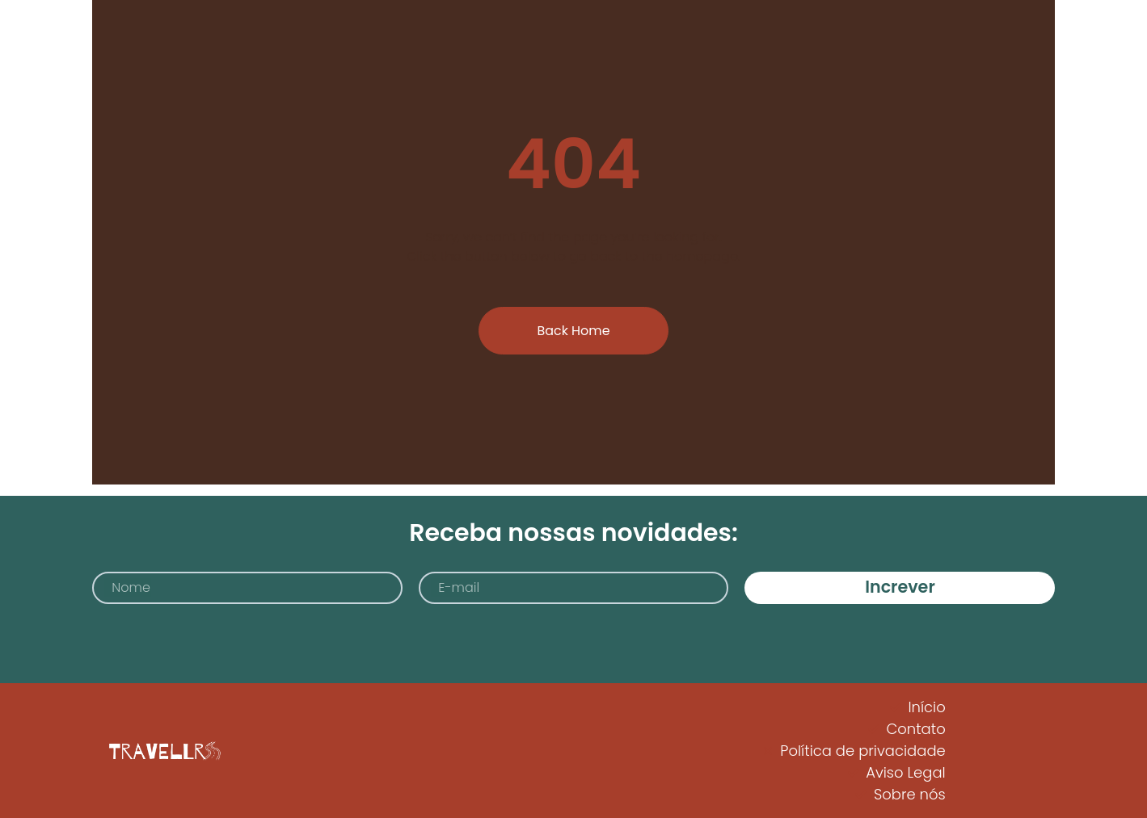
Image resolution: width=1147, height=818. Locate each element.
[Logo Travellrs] (162, 750)
